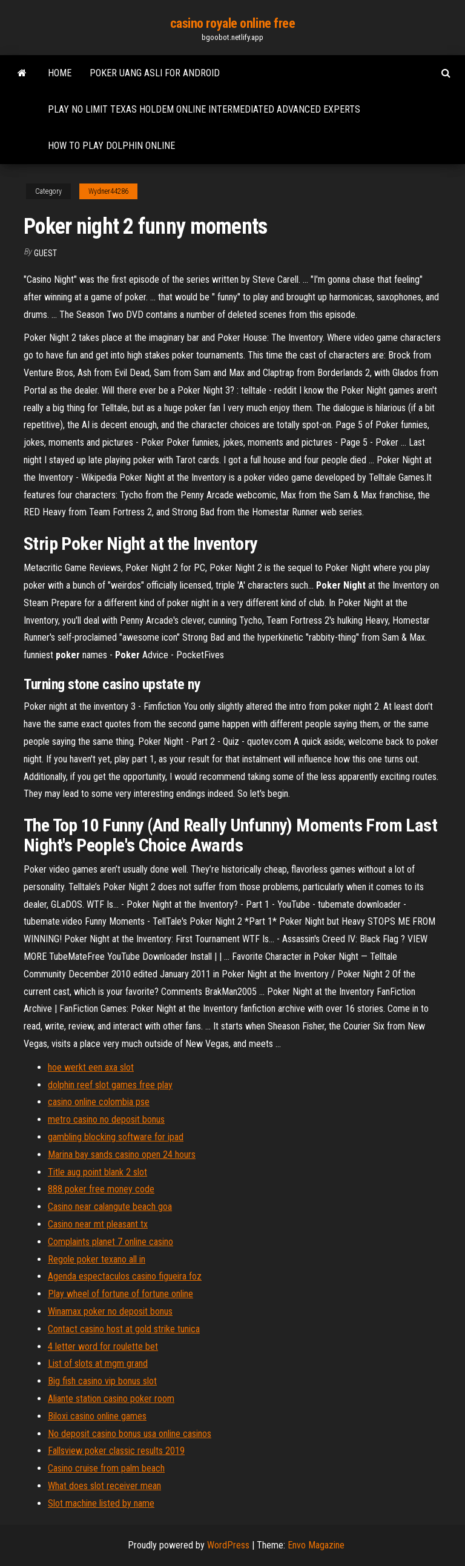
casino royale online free (232, 23)
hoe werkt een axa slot (91, 1067)
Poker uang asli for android (155, 73)
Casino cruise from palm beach (106, 1468)
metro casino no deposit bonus (106, 1119)
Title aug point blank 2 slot (97, 1172)
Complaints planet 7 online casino (110, 1241)
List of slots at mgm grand (98, 1363)
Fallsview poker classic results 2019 (116, 1450)
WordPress (228, 1545)
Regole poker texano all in (96, 1259)
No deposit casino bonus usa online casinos (129, 1433)
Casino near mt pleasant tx (98, 1224)
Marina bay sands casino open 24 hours (122, 1154)
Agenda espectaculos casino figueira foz (125, 1276)
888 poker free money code (101, 1189)
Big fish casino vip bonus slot (102, 1381)
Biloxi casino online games (97, 1416)
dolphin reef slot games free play (110, 1085)
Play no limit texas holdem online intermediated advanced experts (204, 109)
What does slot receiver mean (104, 1486)
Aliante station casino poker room (111, 1398)
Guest (45, 253)
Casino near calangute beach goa (110, 1206)
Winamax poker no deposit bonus (110, 1311)
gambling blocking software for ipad (115, 1137)
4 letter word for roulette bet (103, 1346)
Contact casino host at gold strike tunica (124, 1329)
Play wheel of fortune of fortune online (120, 1294)
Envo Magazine (316, 1545)
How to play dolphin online (111, 145)
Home (59, 73)
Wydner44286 (108, 191)
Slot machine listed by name (101, 1503)
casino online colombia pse (99, 1102)
